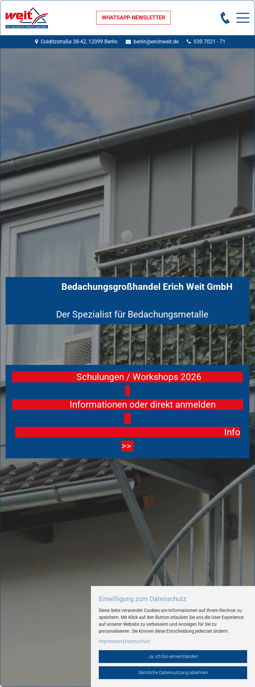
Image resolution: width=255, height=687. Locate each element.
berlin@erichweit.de (156, 41)
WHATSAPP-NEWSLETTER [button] (133, 17)
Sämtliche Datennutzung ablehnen (173, 672)
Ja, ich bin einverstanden (173, 656)
